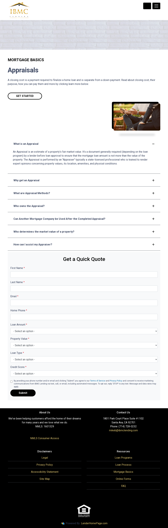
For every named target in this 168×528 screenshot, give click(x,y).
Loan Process (123, 464)
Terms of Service (97, 381)
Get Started (25, 96)
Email (14, 296)
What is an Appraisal (84, 143)
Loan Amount (18, 324)
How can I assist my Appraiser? (84, 244)
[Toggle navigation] (156, 6)
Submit (23, 392)
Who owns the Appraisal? (84, 206)
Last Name (17, 282)
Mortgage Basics (123, 471)
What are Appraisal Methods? (84, 193)
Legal (45, 457)
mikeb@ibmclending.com (123, 430)
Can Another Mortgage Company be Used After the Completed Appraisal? (84, 218)
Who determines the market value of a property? (84, 231)
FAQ (123, 486)
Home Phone (18, 310)
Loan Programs (123, 457)
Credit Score (18, 367)
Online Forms (123, 478)
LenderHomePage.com (94, 523)
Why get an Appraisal (84, 180)
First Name (17, 268)
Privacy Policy (116, 381)
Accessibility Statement (44, 471)
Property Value (19, 338)
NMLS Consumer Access (44, 438)
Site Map (45, 478)
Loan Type (17, 352)
